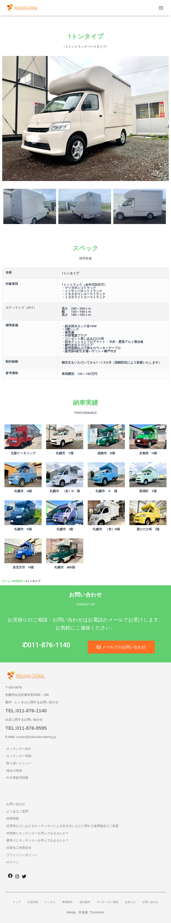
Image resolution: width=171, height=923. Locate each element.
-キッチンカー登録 (18, 756)
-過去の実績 (13, 770)
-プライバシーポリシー (21, 855)
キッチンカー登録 (107, 902)
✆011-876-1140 (46, 645)
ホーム (6, 581)
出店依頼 (32, 902)
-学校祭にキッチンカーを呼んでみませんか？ (37, 833)
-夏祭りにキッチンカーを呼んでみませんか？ (37, 840)
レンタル (50, 902)
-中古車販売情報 (16, 777)
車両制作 (18, 581)
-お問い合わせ (15, 804)
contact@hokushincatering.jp (36, 737)
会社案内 (84, 902)
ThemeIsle (97, 912)
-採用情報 (12, 818)
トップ (17, 902)
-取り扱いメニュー (18, 763)
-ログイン (12, 862)
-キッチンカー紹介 (18, 748)
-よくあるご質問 (16, 811)
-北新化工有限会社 (18, 847)
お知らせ (130, 902)
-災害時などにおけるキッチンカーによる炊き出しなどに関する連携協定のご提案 (62, 826)
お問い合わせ (150, 902)
